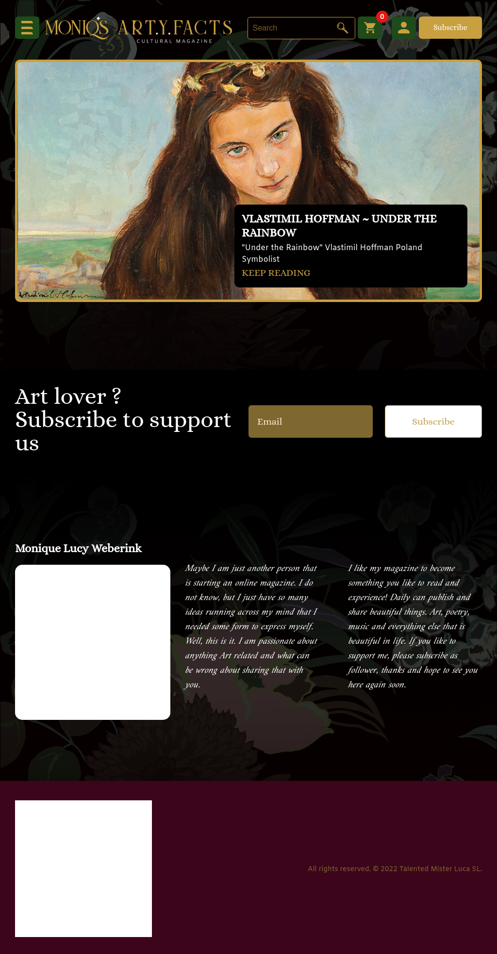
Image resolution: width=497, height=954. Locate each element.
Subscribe (450, 27)
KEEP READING (276, 272)
